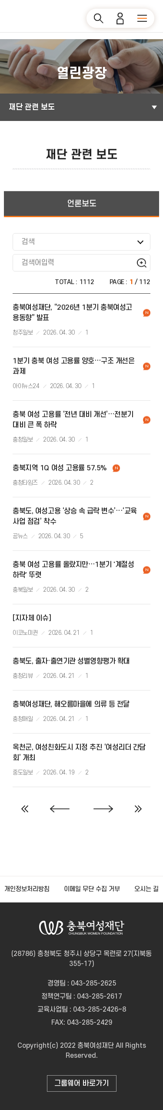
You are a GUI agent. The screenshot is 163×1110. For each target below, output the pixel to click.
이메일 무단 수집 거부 (92, 889)
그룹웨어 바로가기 (81, 1083)
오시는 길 (146, 889)
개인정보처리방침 (27, 889)
